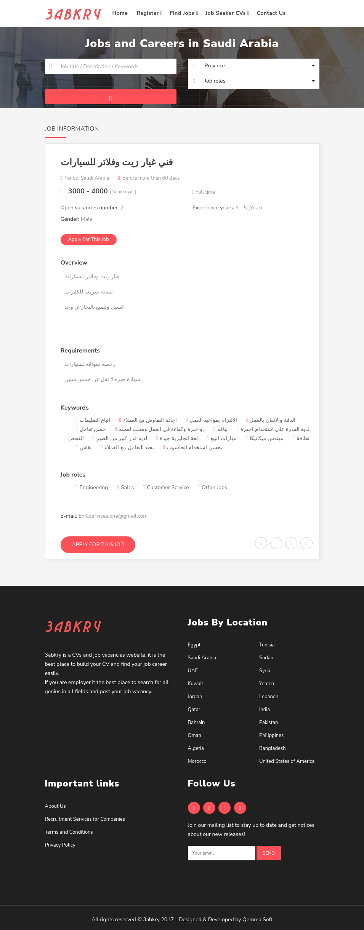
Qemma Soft (257, 919)
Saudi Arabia (202, 657)
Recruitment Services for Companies (85, 819)
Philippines (271, 735)
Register (150, 13)
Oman (194, 735)
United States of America (286, 761)
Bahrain (196, 722)
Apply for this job (88, 239)
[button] (253, 66)
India (264, 709)
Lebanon (268, 696)
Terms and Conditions (69, 832)
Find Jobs (184, 13)
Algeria (196, 748)
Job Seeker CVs (227, 13)
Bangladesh (272, 748)
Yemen (266, 683)
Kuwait (196, 683)
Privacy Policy (60, 845)
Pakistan (268, 722)
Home (121, 13)
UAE (193, 670)
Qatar (194, 709)
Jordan (195, 696)
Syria (264, 670)
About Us (55, 806)
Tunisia (267, 644)
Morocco (197, 761)
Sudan (266, 657)
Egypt (194, 644)
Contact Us (272, 13)
